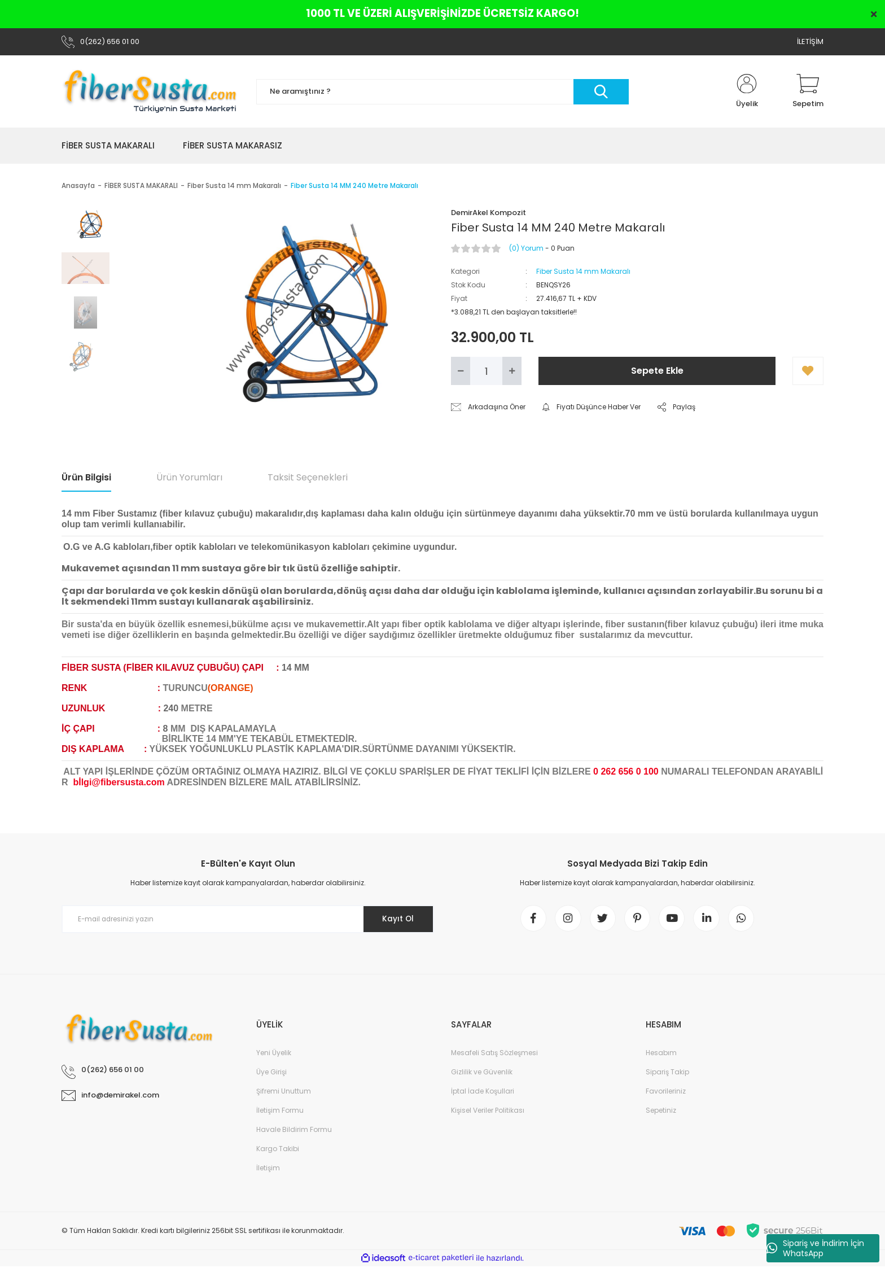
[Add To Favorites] (807, 371)
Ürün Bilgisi (86, 477)
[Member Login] (747, 91)
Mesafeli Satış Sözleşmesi (494, 1054)
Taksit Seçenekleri (308, 477)
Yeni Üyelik (273, 1054)
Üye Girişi (271, 1073)
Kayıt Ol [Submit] (396, 919)
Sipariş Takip (667, 1073)
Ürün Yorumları (189, 477)
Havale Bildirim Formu (294, 1131)
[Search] (442, 91)
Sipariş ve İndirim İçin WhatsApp (815, 1248)
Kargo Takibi (277, 1150)
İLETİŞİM (810, 41)
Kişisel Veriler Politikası (487, 1112)
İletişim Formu (280, 1112)
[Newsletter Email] (248, 919)
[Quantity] (486, 371)
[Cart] (807, 91)
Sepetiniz (661, 1112)
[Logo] (150, 91)
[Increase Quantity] (512, 371)
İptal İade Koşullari (482, 1093)
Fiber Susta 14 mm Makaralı (583, 271)
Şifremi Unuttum (283, 1093)
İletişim (268, 1169)
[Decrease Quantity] (460, 371)
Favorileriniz (666, 1093)
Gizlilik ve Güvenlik (481, 1073)
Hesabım (661, 1054)
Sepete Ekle (657, 370)
